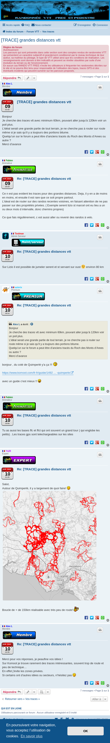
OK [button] (85, 731)
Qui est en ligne (11, 708)
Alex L (9, 83)
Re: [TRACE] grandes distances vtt (44, 178)
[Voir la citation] (32, 324)
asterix (18, 287)
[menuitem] (25, 25)
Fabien (9, 160)
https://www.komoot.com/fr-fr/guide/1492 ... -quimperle (36, 372)
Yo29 (8, 451)
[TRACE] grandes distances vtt (30, 40)
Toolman (19, 233)
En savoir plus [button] (32, 736)
